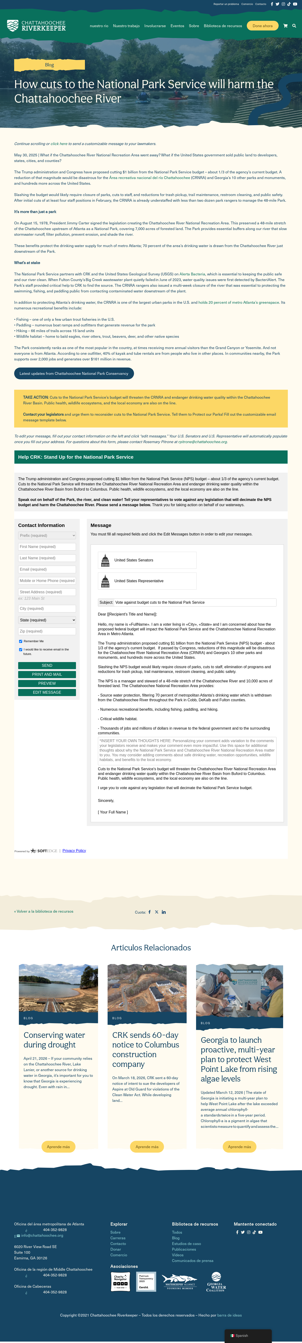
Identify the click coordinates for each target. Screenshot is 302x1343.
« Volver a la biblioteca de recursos (43, 912)
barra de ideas (229, 1316)
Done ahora (263, 26)
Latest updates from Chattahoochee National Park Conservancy (74, 374)
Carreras (118, 1239)
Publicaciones (184, 1250)
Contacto (260, 4)
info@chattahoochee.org (42, 1236)
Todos (177, 1233)
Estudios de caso (186, 1244)
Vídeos (178, 1256)
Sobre (194, 26)
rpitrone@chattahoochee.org (202, 442)
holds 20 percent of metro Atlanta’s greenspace (238, 303)
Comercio (247, 4)
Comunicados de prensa (193, 1261)
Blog (49, 66)
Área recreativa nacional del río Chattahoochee (149, 178)
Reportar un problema (226, 4)
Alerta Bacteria (192, 275)
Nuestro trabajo (126, 26)
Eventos (177, 26)
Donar (115, 1250)
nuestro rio (99, 26)
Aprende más (58, 1148)
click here (58, 144)
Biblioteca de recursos (223, 26)
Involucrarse (155, 26)
